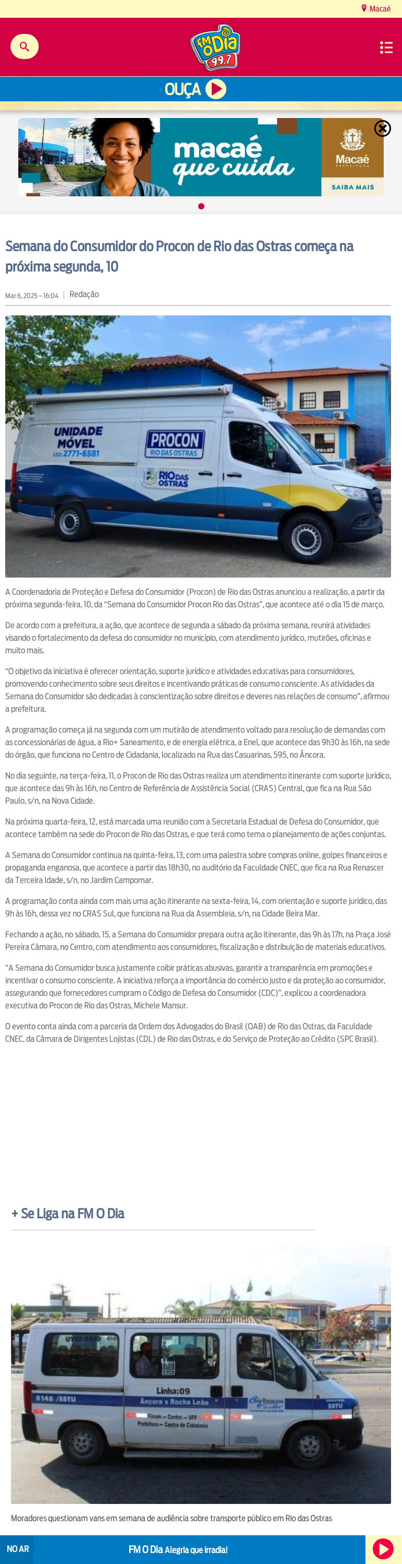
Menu (386, 47)
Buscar (24, 46)
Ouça (182, 89)
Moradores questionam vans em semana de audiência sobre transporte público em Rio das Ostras (171, 1518)
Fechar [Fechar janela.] (384, 128)
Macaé (379, 8)
